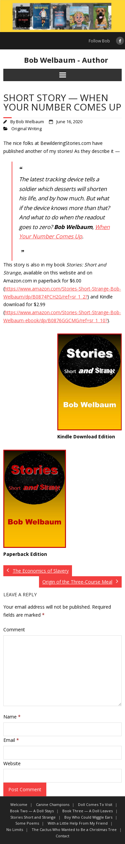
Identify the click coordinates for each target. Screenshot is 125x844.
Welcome (18, 804)
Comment (14, 629)
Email (11, 740)
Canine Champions (52, 804)
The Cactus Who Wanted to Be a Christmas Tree (74, 829)
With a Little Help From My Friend (78, 823)
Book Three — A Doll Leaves (87, 810)
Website (12, 763)
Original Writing (26, 129)
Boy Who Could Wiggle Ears (88, 817)
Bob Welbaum (30, 122)
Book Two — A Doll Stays (32, 810)
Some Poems (27, 823)
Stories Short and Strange (33, 817)
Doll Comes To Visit (95, 804)
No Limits (14, 829)
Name (12, 716)
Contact (62, 835)
